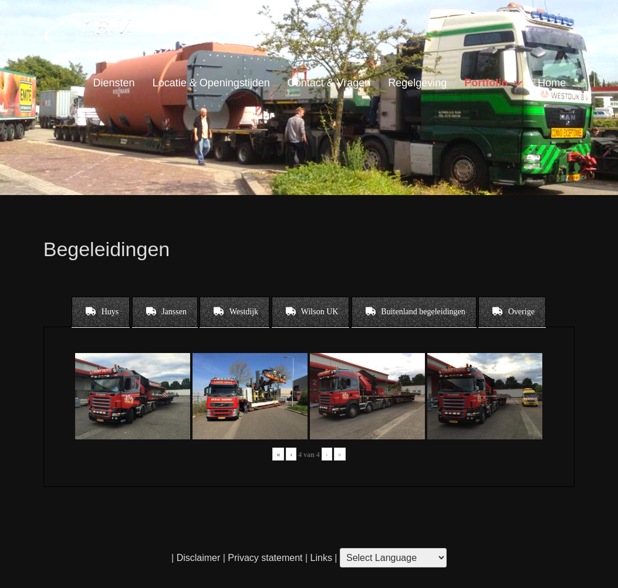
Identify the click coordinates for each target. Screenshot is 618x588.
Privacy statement (265, 558)
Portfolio (486, 83)
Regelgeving (417, 83)
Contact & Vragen (329, 83)
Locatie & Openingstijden (211, 83)
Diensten (114, 83)
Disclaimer (199, 558)
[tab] (101, 312)
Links (320, 558)
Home (552, 83)
